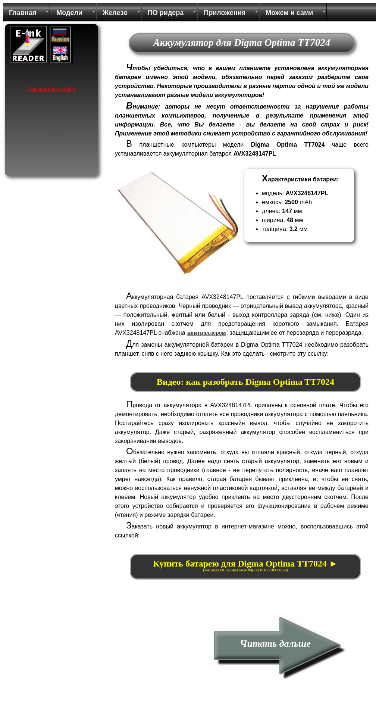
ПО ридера (166, 12)
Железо (115, 12)
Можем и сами (289, 12)
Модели (69, 12)
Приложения (224, 12)
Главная (22, 12)
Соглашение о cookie (51, 89)
